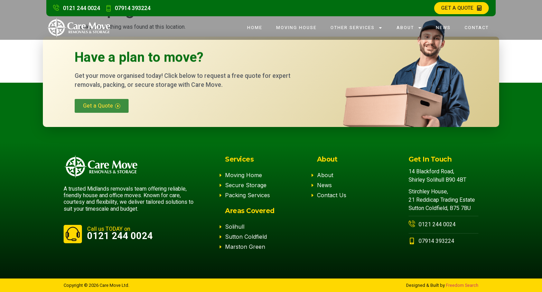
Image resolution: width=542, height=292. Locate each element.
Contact (477, 28)
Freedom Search (462, 285)
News (443, 28)
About (409, 28)
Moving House (296, 28)
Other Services (356, 28)
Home (254, 28)
